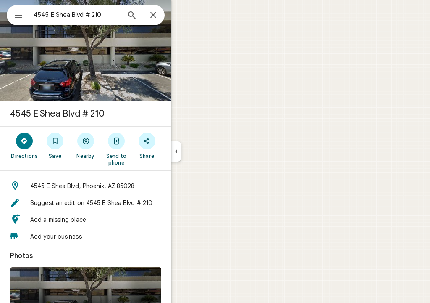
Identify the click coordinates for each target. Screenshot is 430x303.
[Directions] (54, 145)
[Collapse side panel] (206, 151)
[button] (116, 186)
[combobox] (98, 15)
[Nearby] (116, 145)
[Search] (162, 16)
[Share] (177, 145)
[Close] (183, 15)
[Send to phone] (146, 148)
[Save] (85, 145)
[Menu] (15, 14)
